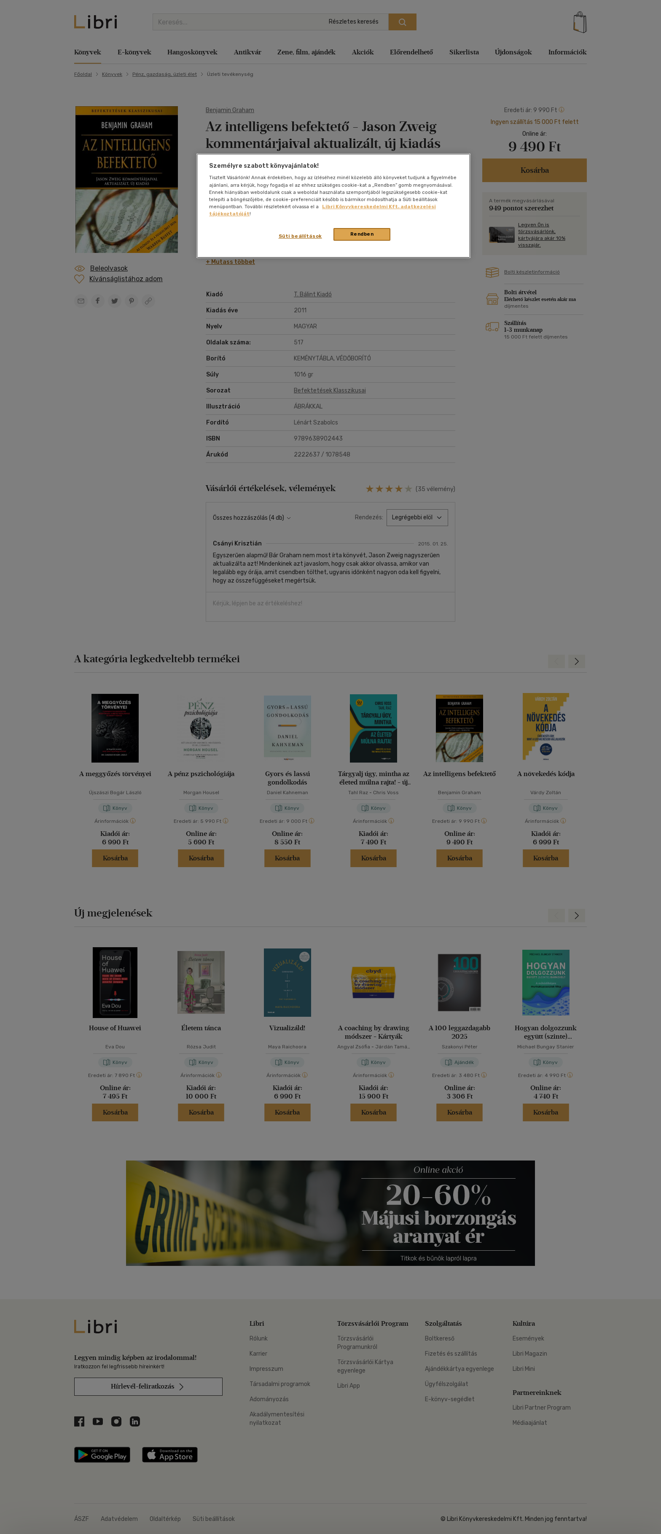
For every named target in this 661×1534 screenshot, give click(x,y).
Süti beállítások (300, 236)
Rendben (362, 234)
